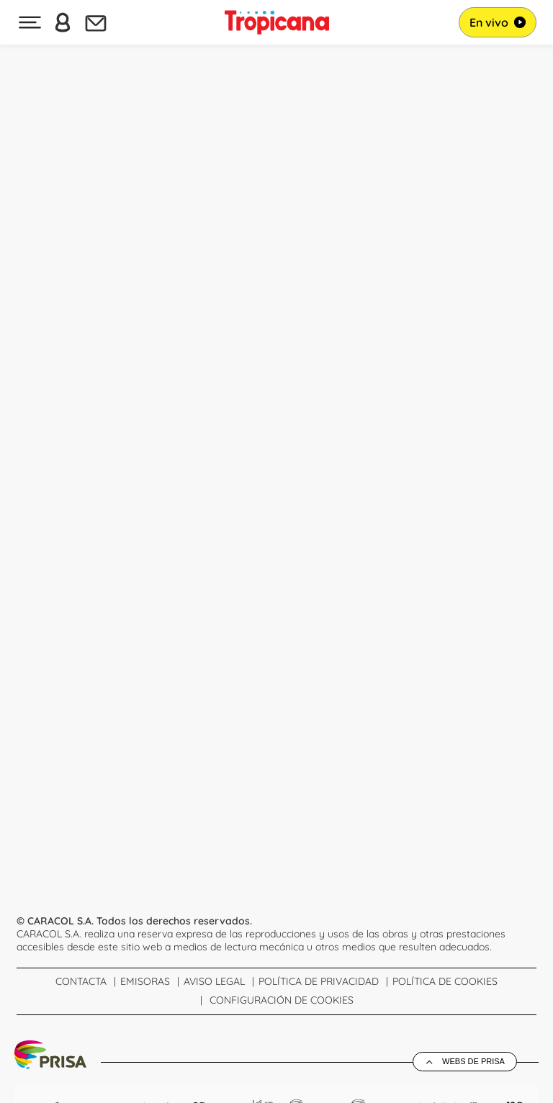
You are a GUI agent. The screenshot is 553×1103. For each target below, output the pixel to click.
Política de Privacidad (318, 981)
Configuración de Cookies (282, 1000)
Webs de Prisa (473, 1061)
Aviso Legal (214, 981)
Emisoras (145, 981)
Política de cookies (445, 981)
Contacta (81, 981)
